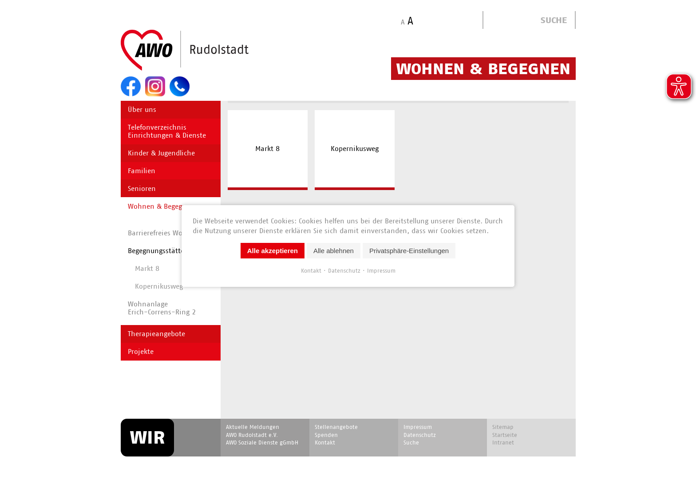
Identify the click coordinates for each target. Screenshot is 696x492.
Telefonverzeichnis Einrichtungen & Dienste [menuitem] (167, 131)
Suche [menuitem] (411, 442)
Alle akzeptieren (272, 250)
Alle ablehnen (333, 250)
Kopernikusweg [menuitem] (355, 148)
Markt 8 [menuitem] (267, 148)
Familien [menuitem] (141, 171)
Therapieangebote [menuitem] (156, 333)
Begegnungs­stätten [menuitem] (158, 250)
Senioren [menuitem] (142, 188)
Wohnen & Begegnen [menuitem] (161, 206)
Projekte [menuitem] (141, 351)
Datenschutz (344, 270)
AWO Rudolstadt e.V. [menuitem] (252, 435)
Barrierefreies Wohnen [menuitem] (163, 233)
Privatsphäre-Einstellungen (409, 250)
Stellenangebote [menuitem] (336, 427)
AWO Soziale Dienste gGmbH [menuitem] (262, 442)
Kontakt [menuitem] (325, 442)
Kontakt (311, 270)
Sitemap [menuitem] (503, 427)
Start (206, 50)
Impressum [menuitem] (417, 427)
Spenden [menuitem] (326, 435)
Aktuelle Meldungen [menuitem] (252, 427)
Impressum (381, 270)
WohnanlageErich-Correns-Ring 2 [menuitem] (162, 308)
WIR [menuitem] (147, 437)
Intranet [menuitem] (503, 442)
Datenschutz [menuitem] (419, 435)
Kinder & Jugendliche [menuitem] (161, 153)
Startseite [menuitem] (504, 435)
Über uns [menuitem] (142, 109)
